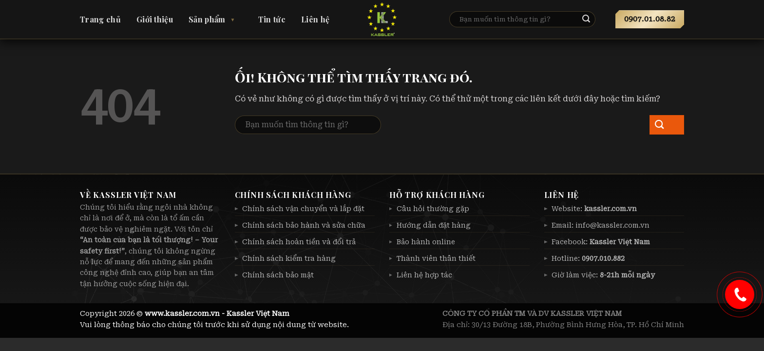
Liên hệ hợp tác (424, 275)
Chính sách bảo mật (278, 275)
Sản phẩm (207, 19)
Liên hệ (315, 19)
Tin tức (272, 19)
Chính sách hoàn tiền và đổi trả (299, 242)
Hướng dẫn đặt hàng (434, 225)
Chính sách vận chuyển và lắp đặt (303, 209)
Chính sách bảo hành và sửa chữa (303, 225)
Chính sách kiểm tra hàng (289, 258)
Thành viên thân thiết (436, 258)
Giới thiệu (154, 19)
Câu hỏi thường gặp (433, 209)
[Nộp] (594, 19)
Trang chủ (100, 19)
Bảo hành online (426, 242)
